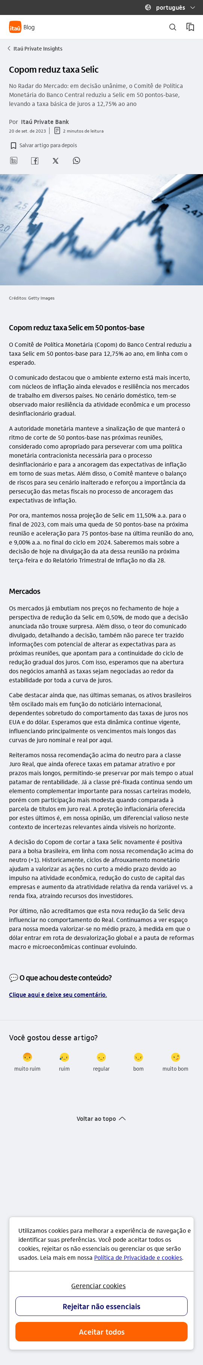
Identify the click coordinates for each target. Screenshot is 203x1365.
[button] (167, 7)
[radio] (27, 1062)
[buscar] (172, 27)
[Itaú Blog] (22, 27)
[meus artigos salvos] (190, 27)
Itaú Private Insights (34, 48)
